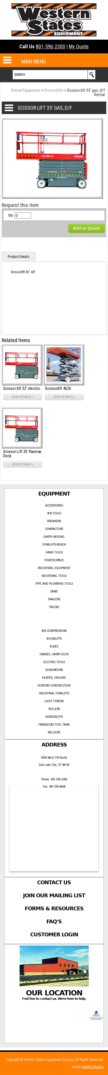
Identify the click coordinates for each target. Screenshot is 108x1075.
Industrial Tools (54, 576)
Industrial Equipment (54, 568)
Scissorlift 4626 (58, 388)
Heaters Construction (54, 685)
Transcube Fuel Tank (54, 725)
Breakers (54, 521)
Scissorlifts (53, 90)
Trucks (54, 607)
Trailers (54, 599)
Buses (54, 646)
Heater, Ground (54, 678)
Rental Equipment (25, 90)
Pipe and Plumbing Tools (54, 584)
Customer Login (54, 934)
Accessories (54, 505)
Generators (54, 670)
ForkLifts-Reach (54, 544)
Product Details (18, 257)
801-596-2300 (50, 46)
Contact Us (54, 882)
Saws (54, 591)
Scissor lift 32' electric (21, 388)
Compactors (54, 529)
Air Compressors (54, 631)
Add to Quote (86, 228)
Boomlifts (54, 639)
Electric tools (54, 662)
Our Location (54, 993)
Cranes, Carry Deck (54, 654)
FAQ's (54, 921)
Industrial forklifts (54, 693)
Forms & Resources (54, 908)
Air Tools (54, 513)
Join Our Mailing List (54, 895)
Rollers (54, 709)
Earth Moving (54, 537)
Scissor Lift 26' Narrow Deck (22, 453)
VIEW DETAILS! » (22, 397)
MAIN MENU (33, 61)
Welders (54, 732)
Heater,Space (54, 560)
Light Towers (54, 701)
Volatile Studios (93, 1067)
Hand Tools (54, 552)
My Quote (79, 46)
